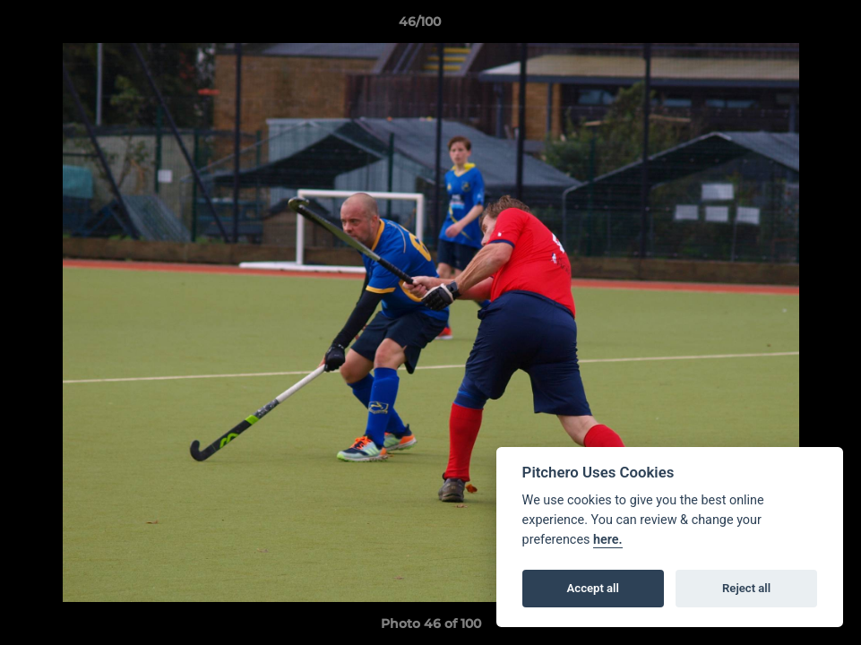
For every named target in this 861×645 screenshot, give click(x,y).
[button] (785, 26)
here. (608, 539)
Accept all (593, 588)
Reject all (746, 588)
